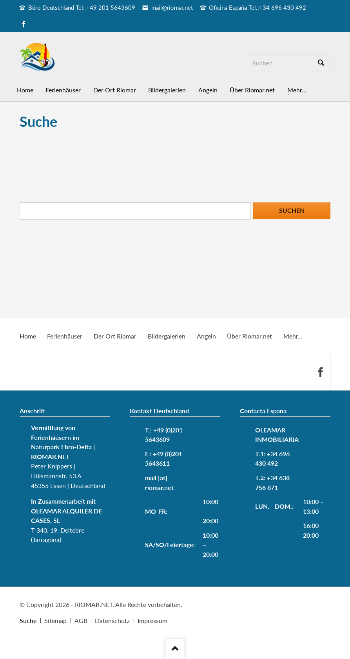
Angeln (206, 336)
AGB (80, 620)
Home (28, 336)
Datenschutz (112, 620)
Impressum (152, 620)
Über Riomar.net (249, 336)
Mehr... (293, 336)
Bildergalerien (166, 336)
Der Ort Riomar (115, 336)
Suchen (320, 63)
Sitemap (55, 620)
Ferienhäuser (64, 336)
